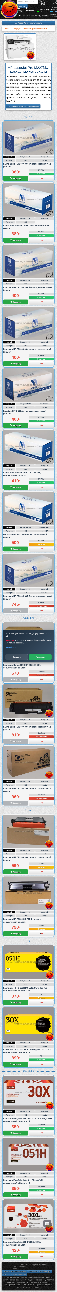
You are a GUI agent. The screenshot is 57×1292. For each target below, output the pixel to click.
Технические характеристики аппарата (23, 106)
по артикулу (30, 9)
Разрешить (40, 657)
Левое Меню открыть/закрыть (28, 23)
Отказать (17, 657)
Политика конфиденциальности (15, 1271)
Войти (43, 15)
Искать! (22, 6)
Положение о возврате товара (39, 1272)
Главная (23, 15)
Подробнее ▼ (11, 647)
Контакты (33, 15)
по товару (19, 9)
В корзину (15, 178)
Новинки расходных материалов (14, 1275)
